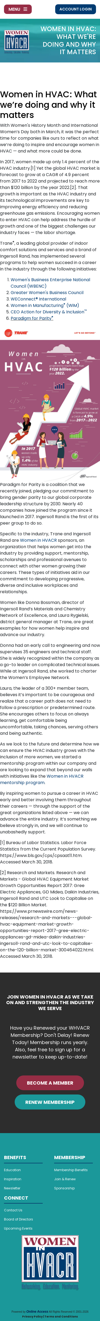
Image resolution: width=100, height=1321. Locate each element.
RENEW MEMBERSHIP (50, 1102)
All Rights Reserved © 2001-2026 (69, 1311)
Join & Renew (65, 1179)
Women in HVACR (38, 540)
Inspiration (12, 1179)
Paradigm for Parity (32, 318)
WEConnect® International (38, 299)
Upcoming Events (18, 1228)
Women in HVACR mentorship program (41, 779)
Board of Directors (18, 1219)
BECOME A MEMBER (50, 1082)
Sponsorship (64, 1188)
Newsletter (12, 1188)
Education (12, 1170)
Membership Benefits (71, 1170)
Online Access (37, 1311)
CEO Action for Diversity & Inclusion (49, 312)
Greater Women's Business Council (47, 293)
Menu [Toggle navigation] (18, 9)
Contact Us (13, 1210)
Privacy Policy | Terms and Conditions (50, 1317)
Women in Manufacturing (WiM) (45, 305)
